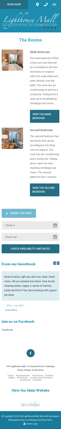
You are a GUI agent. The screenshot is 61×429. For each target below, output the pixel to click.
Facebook (7, 329)
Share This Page (19, 213)
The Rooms (37, 375)
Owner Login (30, 423)
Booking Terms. (45, 420)
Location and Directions (41, 377)
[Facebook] (31, 353)
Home (10, 375)
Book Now (14, 4)
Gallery (11, 377)
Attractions (22, 377)
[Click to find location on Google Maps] (37, 4)
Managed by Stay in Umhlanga (22, 420)
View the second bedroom (43, 189)
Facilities (49, 375)
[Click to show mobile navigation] (55, 4)
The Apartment (22, 375)
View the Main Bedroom (41, 116)
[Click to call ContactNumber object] (46, 4)
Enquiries (37, 380)
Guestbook (25, 380)
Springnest (54, 416)
